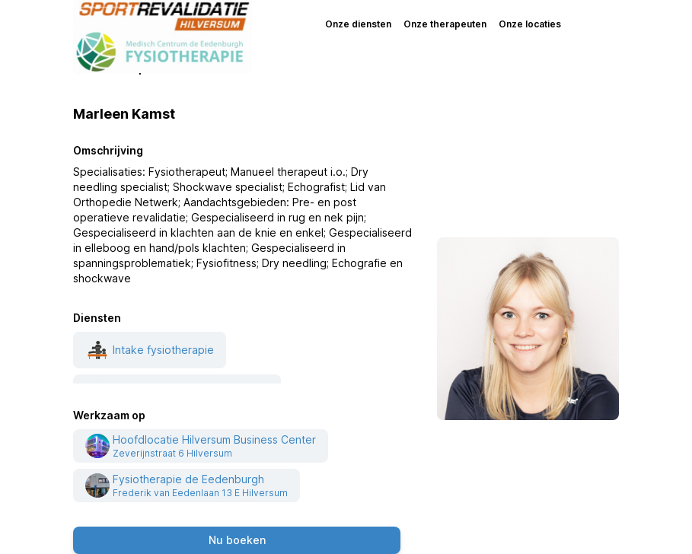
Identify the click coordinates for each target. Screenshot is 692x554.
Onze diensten (358, 24)
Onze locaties (530, 24)
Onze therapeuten (444, 24)
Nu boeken (237, 539)
